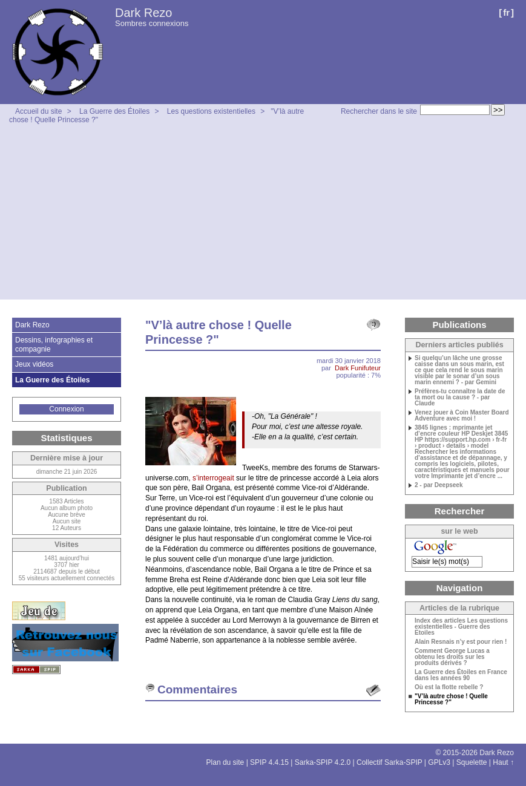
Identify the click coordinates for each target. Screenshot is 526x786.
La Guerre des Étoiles (114, 111)
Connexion (66, 409)
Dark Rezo (143, 12)
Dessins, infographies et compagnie (54, 344)
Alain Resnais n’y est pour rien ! (461, 642)
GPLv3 (439, 762)
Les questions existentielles (211, 111)
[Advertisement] (263, 215)
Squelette (471, 762)
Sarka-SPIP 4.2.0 (323, 762)
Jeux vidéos (34, 364)
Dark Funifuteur (358, 368)
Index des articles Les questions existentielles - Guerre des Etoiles (461, 627)
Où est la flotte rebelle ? (449, 687)
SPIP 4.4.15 (269, 762)
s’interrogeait (214, 478)
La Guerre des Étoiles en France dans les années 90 (461, 675)
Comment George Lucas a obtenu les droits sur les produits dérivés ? (452, 657)
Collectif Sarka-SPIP (389, 762)
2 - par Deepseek (439, 485)
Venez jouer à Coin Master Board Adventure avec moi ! (462, 416)
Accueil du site (38, 111)
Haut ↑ (503, 762)
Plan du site (225, 762)
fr (506, 12)
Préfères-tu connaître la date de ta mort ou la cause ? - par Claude (460, 397)
